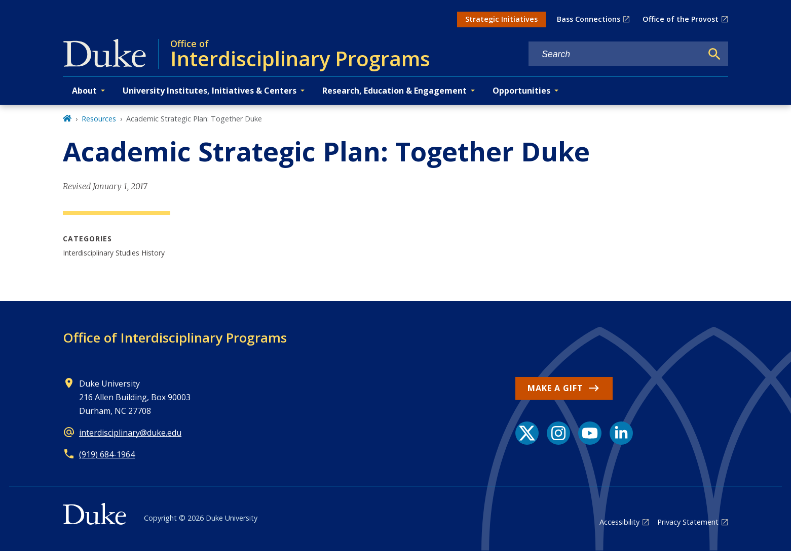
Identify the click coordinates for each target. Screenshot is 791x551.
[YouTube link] (589, 433)
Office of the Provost (681, 19)
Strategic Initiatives (501, 19)
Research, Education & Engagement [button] (394, 90)
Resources (99, 118)
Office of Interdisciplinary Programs (175, 337)
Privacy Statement (688, 522)
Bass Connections (588, 19)
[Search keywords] (615, 54)
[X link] (527, 433)
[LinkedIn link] (621, 433)
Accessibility (619, 522)
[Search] (714, 54)
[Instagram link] (558, 433)
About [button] (84, 90)
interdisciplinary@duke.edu (130, 432)
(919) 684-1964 (107, 454)
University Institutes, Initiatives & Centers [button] (209, 90)
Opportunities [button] (521, 90)
